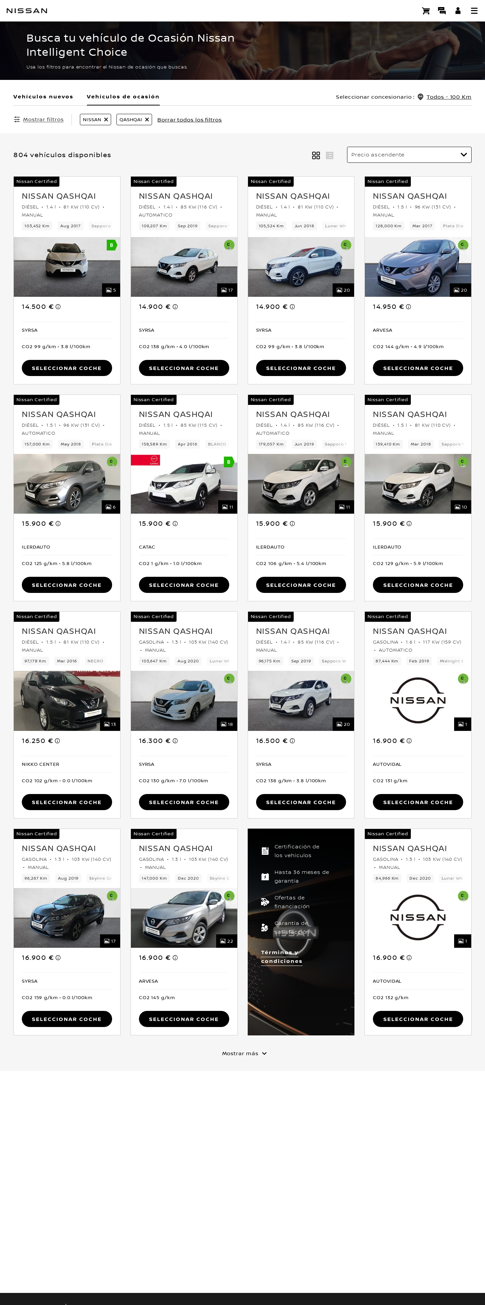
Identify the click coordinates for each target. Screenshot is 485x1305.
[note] (58, 306)
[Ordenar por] (409, 155)
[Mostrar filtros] (38, 119)
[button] (474, 11)
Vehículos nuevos (43, 96)
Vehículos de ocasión (123, 96)
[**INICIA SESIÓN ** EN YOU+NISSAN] (458, 11)
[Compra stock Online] (426, 11)
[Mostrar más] (242, 1053)
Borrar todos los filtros (189, 119)
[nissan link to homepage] (27, 11)
